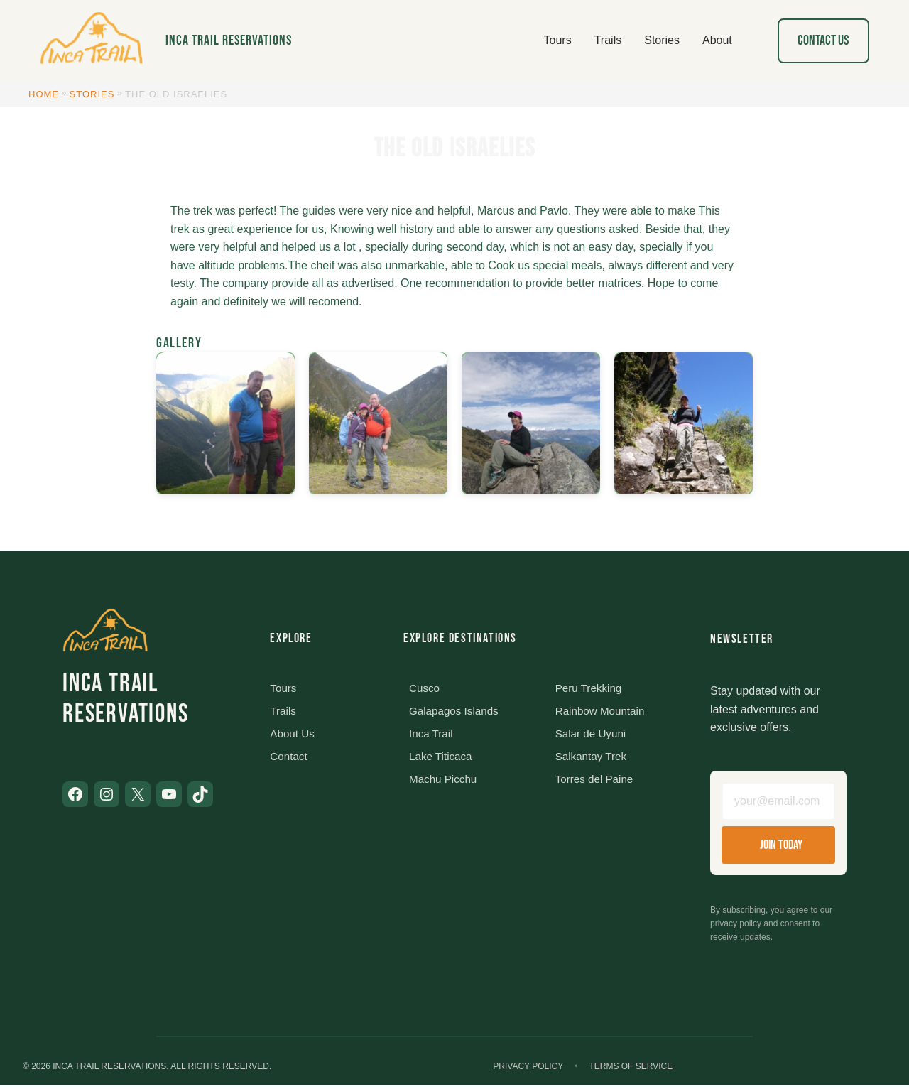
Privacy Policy (528, 1071)
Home (43, 94)
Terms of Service (631, 1071)
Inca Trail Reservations (228, 40)
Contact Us (823, 40)
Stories (92, 94)
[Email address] (778, 803)
